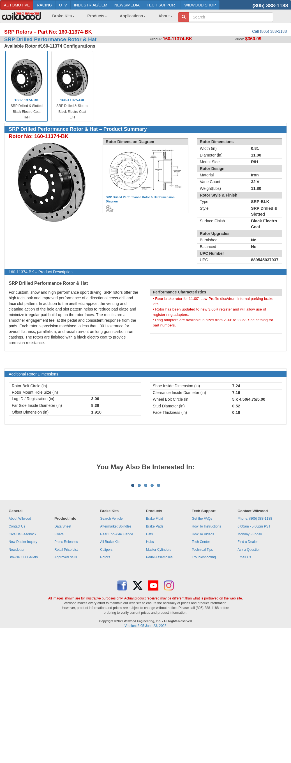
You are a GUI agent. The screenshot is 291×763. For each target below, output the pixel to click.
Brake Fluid (154, 588)
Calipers (106, 619)
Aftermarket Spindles (115, 596)
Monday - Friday (249, 604)
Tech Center (201, 611)
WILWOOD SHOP (200, 5)
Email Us (244, 627)
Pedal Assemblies (159, 627)
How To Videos (203, 604)
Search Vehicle (111, 588)
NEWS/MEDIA (127, 5)
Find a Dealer (247, 611)
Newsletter (17, 619)
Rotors (105, 627)
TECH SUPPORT (162, 5)
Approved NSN (65, 627)
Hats (149, 604)
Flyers (59, 604)
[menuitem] (61, 17)
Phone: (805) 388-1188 (254, 588)
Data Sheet (62, 596)
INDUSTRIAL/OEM (90, 5)
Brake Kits (63, 15)
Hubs (150, 611)
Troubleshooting (204, 627)
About (165, 15)
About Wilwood (20, 588)
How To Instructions (206, 596)
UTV (63, 5)
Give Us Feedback (22, 604)
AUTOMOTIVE (17, 5)
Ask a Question (248, 619)
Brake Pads (154, 596)
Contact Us (17, 596)
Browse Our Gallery (23, 627)
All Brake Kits (110, 611)
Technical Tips (202, 619)
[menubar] (110, 17)
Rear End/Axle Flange (116, 604)
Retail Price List (66, 619)
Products (97, 15)
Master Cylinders (158, 619)
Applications (133, 15)
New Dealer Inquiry (23, 611)
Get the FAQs (202, 588)
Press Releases (66, 611)
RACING (44, 5)
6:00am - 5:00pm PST (253, 596)
